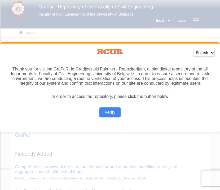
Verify (110, 112)
